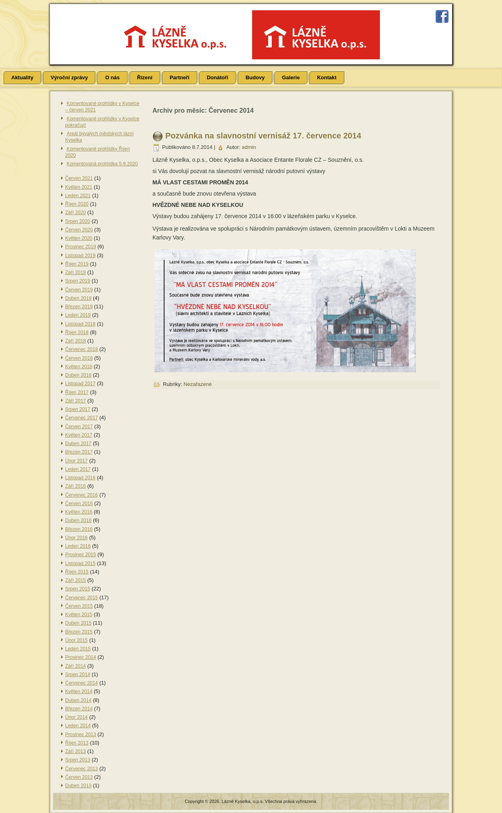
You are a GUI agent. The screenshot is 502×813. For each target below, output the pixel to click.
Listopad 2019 (80, 255)
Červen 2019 (79, 290)
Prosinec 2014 (80, 657)
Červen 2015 (79, 606)
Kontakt (326, 77)
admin (249, 147)
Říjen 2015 (76, 572)
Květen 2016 (78, 512)
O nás (112, 77)
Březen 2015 (79, 632)
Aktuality (22, 77)
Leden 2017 (78, 469)
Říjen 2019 (76, 264)
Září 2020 (75, 212)
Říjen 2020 (76, 204)
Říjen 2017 (76, 392)
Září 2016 (75, 486)
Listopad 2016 (80, 478)
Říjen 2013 (76, 743)
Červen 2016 (79, 503)
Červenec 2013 (81, 769)
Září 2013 (75, 751)
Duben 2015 (78, 623)
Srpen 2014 (77, 674)
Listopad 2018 (80, 324)
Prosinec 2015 (80, 554)
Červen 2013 (79, 777)
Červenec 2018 (81, 349)
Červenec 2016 (81, 495)
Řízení (144, 77)
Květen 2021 (78, 187)
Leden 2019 (78, 315)
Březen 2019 (79, 307)
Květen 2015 (78, 614)
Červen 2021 (79, 178)
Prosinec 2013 (80, 734)
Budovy (255, 77)
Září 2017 (75, 401)
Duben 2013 (78, 785)
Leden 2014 (78, 725)
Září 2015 (75, 580)
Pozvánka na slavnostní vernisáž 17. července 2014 (263, 135)
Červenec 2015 (81, 597)
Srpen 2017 (77, 409)
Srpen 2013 (77, 760)
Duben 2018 (78, 375)
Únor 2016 (76, 538)
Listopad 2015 (80, 563)
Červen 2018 (79, 358)
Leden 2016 (78, 546)
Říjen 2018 (76, 332)
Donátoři (217, 77)
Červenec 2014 (81, 683)
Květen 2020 (78, 238)
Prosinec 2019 (80, 247)
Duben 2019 (78, 298)
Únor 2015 (76, 640)
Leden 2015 (78, 649)
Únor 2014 (76, 717)
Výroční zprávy (69, 77)
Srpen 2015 (77, 589)
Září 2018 (75, 341)
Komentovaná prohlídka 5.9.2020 (102, 164)
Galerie (291, 77)
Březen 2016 (79, 529)
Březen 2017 (79, 452)
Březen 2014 (79, 709)
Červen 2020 (79, 230)
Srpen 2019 (77, 281)
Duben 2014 (78, 700)
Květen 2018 (78, 366)
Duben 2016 (78, 520)
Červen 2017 (79, 426)
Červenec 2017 (81, 418)
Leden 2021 (78, 195)
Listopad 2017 (80, 383)
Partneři (179, 77)
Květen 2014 (78, 691)
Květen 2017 (78, 435)
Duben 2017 (78, 443)
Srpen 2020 (77, 221)
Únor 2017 (76, 461)
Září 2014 (75, 666)
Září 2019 (75, 272)
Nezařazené (197, 384)
